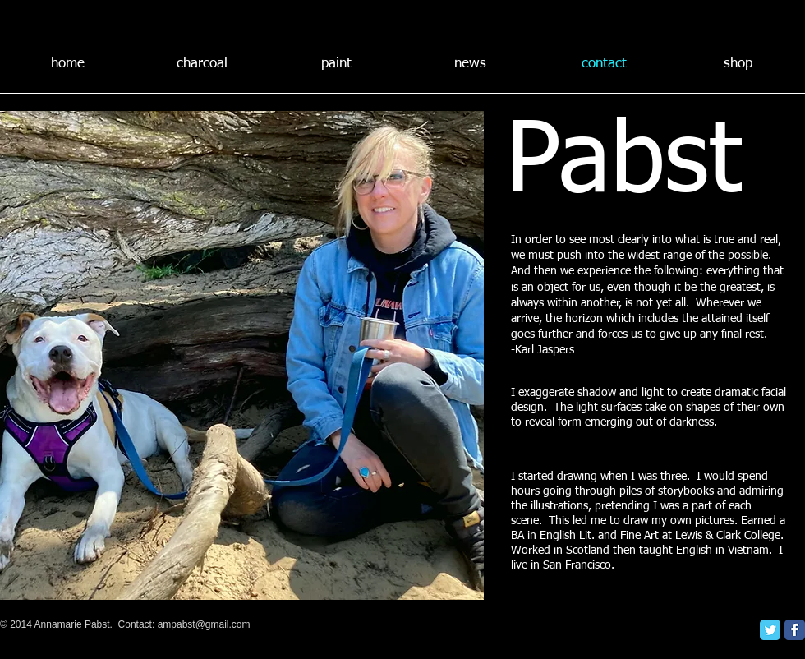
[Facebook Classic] (794, 630)
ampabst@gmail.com (204, 624)
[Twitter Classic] (770, 630)
